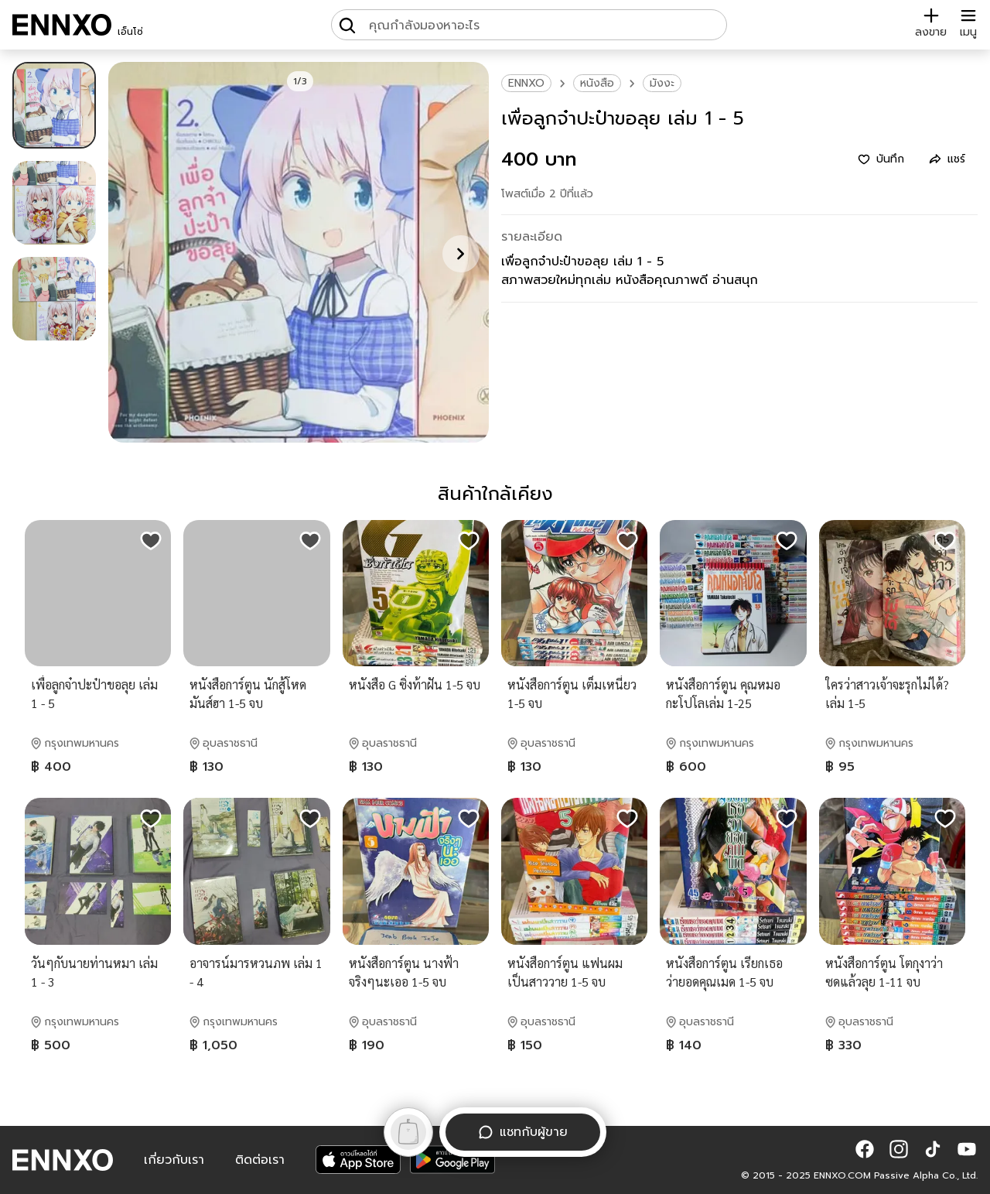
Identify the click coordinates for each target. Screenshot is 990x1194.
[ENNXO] (61, 25)
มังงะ (662, 83)
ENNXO (526, 83)
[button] (865, 1149)
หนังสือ (597, 83)
